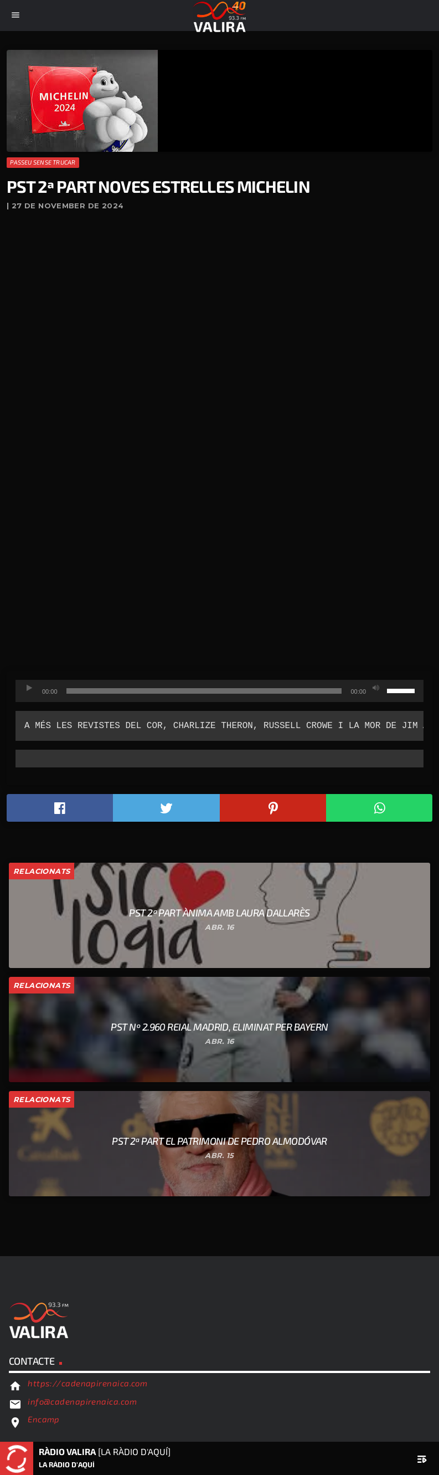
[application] (219, 691)
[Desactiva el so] (376, 688)
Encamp (44, 1419)
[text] (219, 726)
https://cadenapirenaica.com (87, 1383)
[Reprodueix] (29, 688)
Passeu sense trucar (42, 162)
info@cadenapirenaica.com (82, 1401)
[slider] (204, 691)
